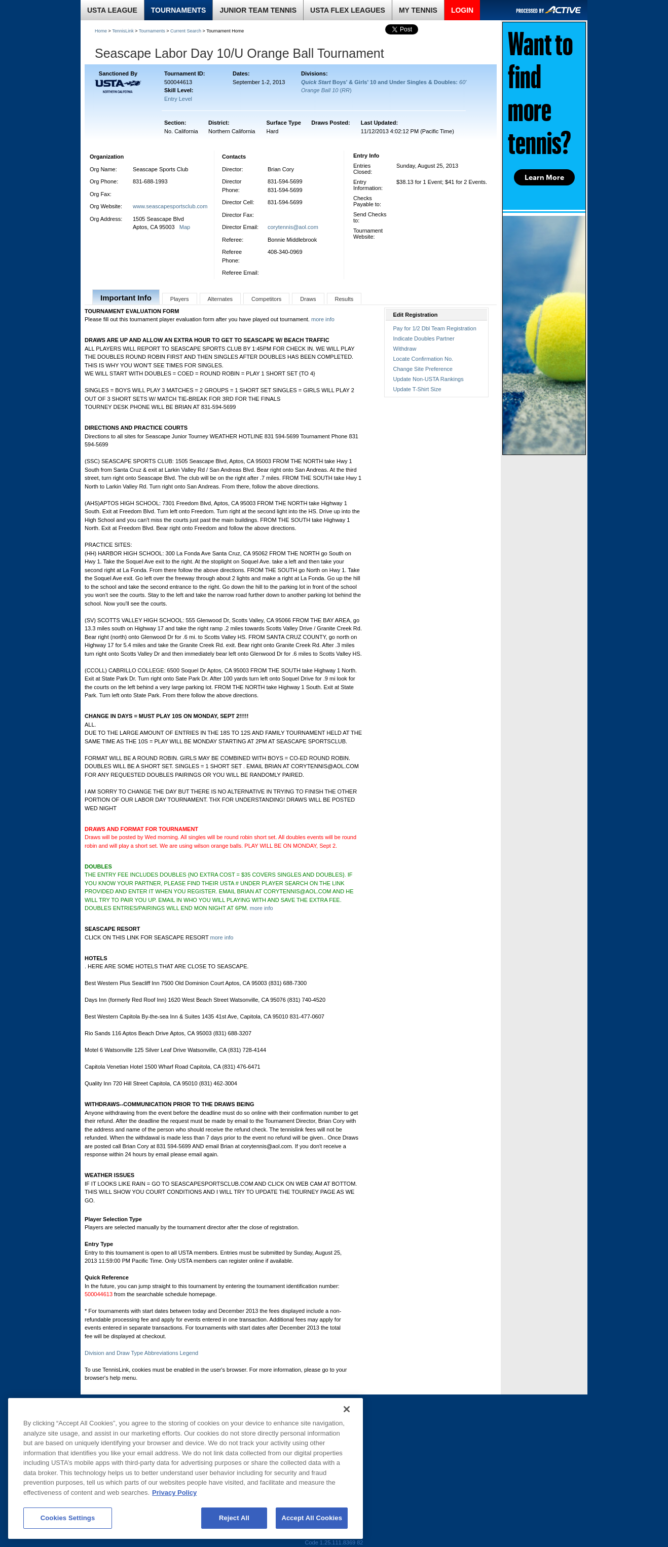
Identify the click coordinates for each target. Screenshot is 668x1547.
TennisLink (123, 30)
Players (179, 299)
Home (101, 30)
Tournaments (152, 30)
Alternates (220, 299)
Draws (308, 299)
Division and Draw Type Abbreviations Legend (141, 1353)
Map (184, 227)
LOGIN (462, 10)
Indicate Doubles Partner (424, 338)
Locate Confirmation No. (423, 359)
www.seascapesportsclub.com (170, 206)
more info (323, 319)
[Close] (347, 1409)
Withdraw (405, 349)
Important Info (126, 297)
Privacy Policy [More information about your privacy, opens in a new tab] (174, 1492)
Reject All (234, 1518)
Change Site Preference (423, 369)
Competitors (266, 299)
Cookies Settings (68, 1518)
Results (344, 299)
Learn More (544, 177)
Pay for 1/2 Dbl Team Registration (434, 328)
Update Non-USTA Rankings (428, 379)
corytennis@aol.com (293, 227)
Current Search (185, 30)
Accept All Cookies (311, 1518)
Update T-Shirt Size (417, 389)
